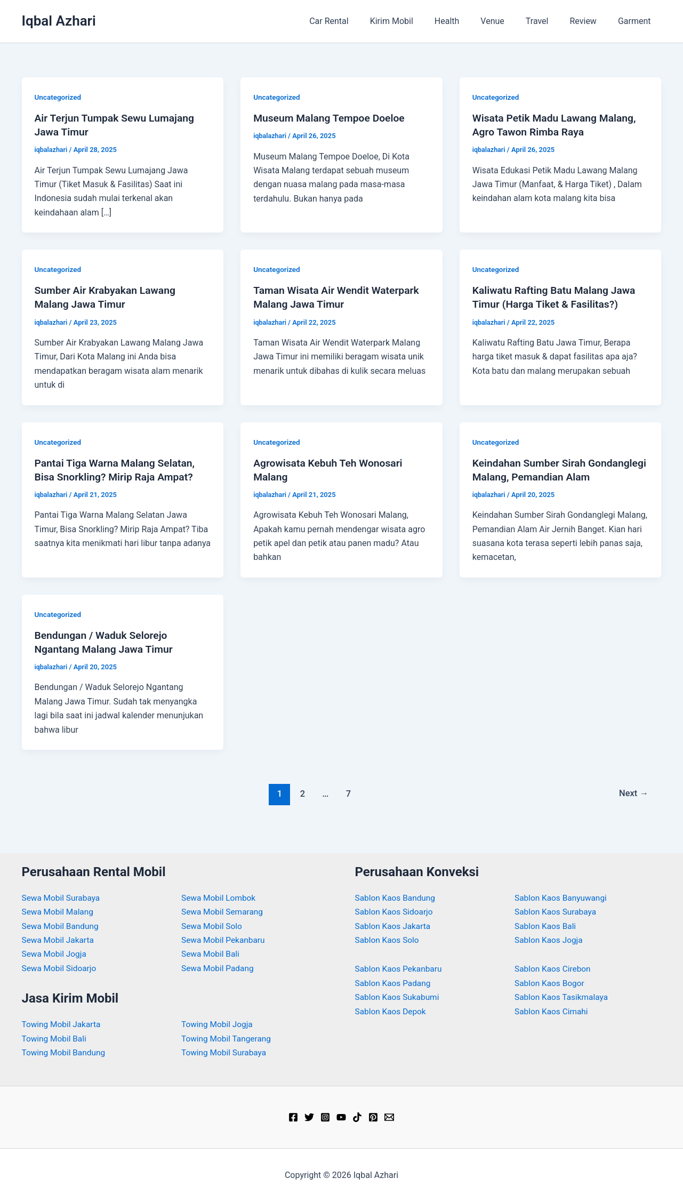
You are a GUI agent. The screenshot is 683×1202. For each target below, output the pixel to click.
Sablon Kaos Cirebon (554, 969)
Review (589, 21)
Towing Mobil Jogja (218, 1024)
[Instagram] (325, 1117)
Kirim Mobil (415, 21)
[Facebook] (293, 1117)
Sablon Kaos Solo (388, 940)
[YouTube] (341, 1117)
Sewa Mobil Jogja (55, 954)
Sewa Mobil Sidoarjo (60, 968)
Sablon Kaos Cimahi (553, 1011)
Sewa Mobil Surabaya (62, 898)
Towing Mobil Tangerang (227, 1038)
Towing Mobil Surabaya (225, 1052)
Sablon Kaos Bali (546, 926)
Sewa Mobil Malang (59, 912)
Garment (636, 21)
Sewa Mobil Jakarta (59, 940)
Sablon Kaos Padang (394, 983)
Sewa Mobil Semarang (223, 912)
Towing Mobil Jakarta (63, 1024)
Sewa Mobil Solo (212, 926)
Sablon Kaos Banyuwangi (562, 898)
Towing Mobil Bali (55, 1038)
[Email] (389, 1117)
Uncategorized (59, 97)
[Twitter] (309, 1117)
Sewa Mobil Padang (218, 968)
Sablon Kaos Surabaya (557, 912)
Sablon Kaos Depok (392, 1011)
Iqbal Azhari (59, 21)
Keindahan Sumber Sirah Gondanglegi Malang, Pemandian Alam (551, 476)
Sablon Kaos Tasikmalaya (563, 997)
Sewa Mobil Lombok (220, 898)
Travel (547, 21)
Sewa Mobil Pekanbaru (224, 940)
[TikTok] (357, 1117)
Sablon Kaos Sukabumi (399, 997)
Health (466, 21)
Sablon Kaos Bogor (551, 983)
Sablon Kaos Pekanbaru (400, 969)
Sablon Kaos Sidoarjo (395, 912)
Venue (507, 21)
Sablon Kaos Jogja (550, 940)
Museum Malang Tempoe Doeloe (332, 117)
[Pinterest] (373, 1117)
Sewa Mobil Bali (211, 954)
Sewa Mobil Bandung (62, 926)
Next (632, 807)
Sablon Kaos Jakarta (394, 926)
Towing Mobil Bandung (65, 1052)
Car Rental (356, 21)
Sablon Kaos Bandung (396, 898)
